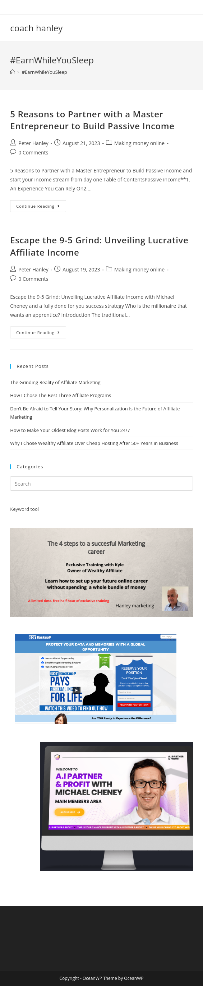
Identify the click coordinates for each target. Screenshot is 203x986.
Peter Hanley (33, 143)
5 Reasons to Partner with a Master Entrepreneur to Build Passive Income (92, 120)
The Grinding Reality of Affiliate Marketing (55, 382)
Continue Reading (41, 207)
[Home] (12, 72)
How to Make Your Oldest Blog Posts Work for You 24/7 (70, 430)
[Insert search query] (101, 483)
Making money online (139, 143)
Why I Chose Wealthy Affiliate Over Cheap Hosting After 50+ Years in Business (94, 443)
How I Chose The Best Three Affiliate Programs (60, 395)
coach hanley (36, 28)
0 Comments (33, 152)
